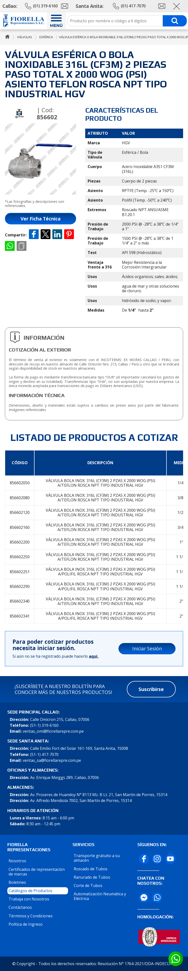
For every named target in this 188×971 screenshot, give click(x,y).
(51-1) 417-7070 (44, 754)
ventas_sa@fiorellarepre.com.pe (52, 760)
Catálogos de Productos (30, 890)
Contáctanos (20, 907)
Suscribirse (151, 689)
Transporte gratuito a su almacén (97, 858)
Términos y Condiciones (31, 916)
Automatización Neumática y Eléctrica (100, 896)
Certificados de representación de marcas (37, 872)
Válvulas (24, 37)
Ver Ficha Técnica (40, 218)
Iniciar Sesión (147, 648)
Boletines (17, 882)
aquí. (93, 656)
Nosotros (17, 860)
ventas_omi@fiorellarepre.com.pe (53, 731)
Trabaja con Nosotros (29, 899)
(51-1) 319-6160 (44, 725)
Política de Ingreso (26, 924)
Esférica (46, 37)
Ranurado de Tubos (92, 877)
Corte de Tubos (88, 885)
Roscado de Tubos (90, 869)
